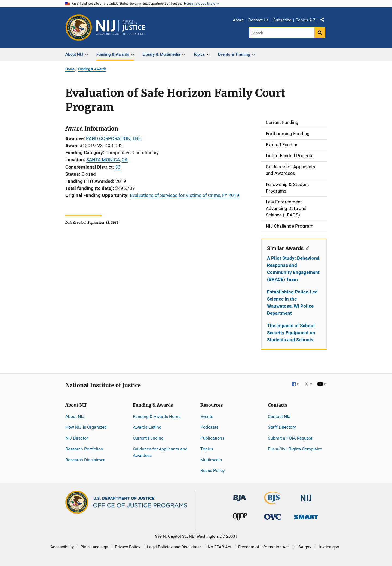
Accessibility (62, 547)
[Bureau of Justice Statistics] (273, 502)
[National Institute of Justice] (306, 495)
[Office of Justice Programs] (78, 27)
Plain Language (94, 547)
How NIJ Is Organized (86, 427)
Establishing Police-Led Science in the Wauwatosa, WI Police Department (292, 302)
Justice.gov (328, 547)
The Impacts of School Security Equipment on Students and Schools (291, 332)
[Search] (282, 32)
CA (125, 159)
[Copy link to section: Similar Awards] (306, 247)
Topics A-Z (306, 20)
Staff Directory (282, 427)
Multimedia (211, 459)
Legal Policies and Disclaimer (174, 547)
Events (206, 416)
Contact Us (258, 20)
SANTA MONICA (103, 159)
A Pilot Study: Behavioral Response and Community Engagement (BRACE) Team (293, 268)
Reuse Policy (212, 470)
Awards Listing (147, 427)
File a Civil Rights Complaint (295, 448)
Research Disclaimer (85, 459)
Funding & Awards (92, 69)
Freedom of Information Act (263, 547)
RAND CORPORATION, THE (113, 138)
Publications (212, 438)
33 (118, 167)
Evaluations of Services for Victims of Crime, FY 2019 (184, 195)
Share (324, 21)
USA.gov (303, 547)
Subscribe (282, 20)
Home (70, 69)
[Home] (120, 27)
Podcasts (209, 427)
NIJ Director (76, 438)
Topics (206, 448)
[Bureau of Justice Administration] (239, 495)
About (238, 20)
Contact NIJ (279, 416)
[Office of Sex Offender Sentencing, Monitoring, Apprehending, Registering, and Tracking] (306, 515)
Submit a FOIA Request (290, 438)
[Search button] (319, 32)
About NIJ (74, 416)
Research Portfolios (84, 448)
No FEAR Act (219, 547)
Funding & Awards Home (156, 416)
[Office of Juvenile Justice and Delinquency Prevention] (240, 518)
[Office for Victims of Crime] (272, 516)
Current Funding (148, 438)
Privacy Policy (127, 547)
